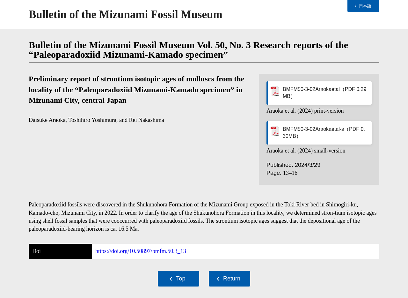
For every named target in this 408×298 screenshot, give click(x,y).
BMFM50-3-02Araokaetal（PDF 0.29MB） (324, 92)
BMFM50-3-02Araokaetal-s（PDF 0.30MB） (324, 132)
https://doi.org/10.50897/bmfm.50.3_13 (140, 251)
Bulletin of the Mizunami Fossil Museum (125, 14)
